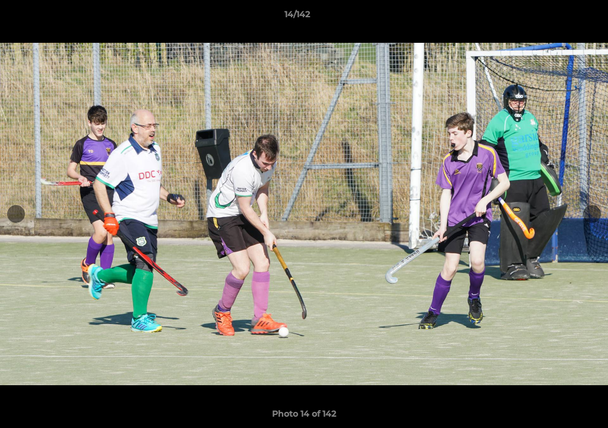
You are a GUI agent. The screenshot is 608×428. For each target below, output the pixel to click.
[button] (558, 17)
